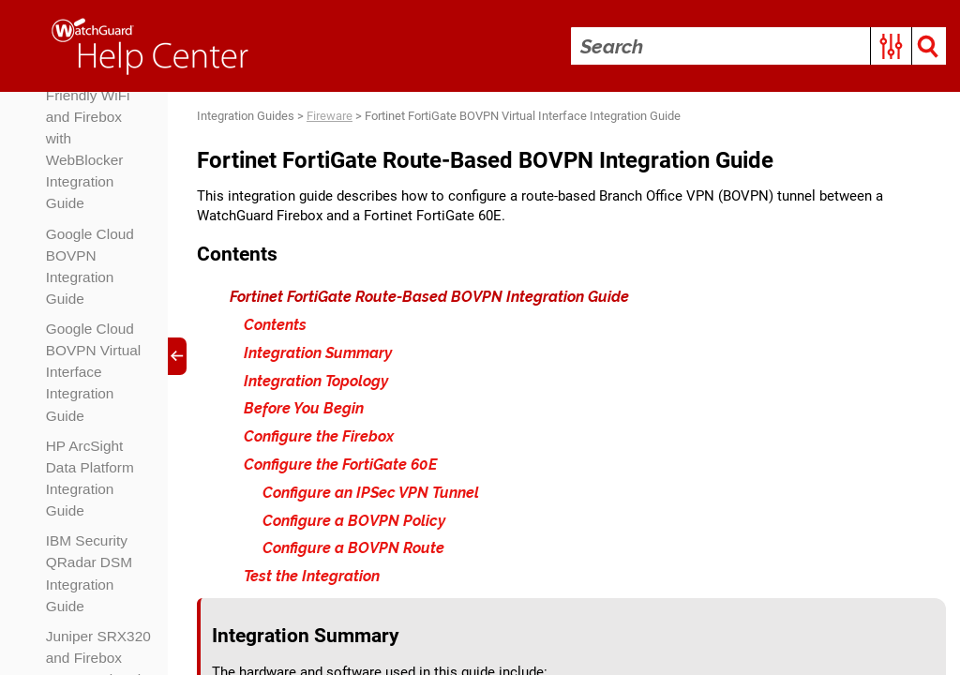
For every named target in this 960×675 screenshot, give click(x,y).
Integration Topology (317, 384)
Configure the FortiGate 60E (341, 467)
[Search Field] (757, 46)
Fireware (330, 117)
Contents (276, 328)
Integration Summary (319, 356)
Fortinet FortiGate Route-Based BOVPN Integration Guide (430, 299)
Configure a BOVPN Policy (354, 523)
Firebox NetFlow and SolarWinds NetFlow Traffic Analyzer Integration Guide (96, 325)
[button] (890, 46)
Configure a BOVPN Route (354, 552)
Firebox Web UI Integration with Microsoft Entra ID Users (99, 192)
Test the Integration (313, 579)
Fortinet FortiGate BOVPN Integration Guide (82, 470)
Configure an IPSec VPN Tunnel (371, 495)
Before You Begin (305, 412)
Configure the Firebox (320, 439)
